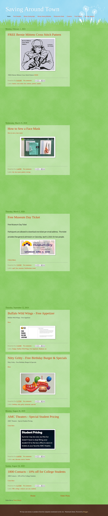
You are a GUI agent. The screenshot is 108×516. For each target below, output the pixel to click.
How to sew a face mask (15, 133)
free (25, 83)
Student (28, 459)
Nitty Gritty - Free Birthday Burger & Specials (37, 358)
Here (9, 322)
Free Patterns (78, 16)
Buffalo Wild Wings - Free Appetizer (31, 313)
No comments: (27, 80)
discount (18, 459)
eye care (28, 489)
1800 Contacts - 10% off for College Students (37, 471)
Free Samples (17, 16)
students (33, 489)
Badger (14, 349)
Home (9, 16)
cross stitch (20, 83)
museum (21, 268)
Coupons (69, 16)
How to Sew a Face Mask (24, 128)
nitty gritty (21, 404)
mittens (29, 83)
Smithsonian (28, 268)
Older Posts (65, 496)
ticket (34, 268)
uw (46, 349)
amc (13, 459)
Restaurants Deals (59, 16)
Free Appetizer (34, 349)
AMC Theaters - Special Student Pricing (33, 416)
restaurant (27, 404)
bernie (14, 83)
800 (13, 489)
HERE (36, 75)
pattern (34, 83)
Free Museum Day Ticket (24, 217)
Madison (41, 349)
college (17, 489)
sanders (39, 83)
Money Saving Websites (44, 16)
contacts (22, 489)
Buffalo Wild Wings (23, 349)
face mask (18, 172)
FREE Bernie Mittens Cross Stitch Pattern (34, 34)
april (13, 268)
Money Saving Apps (29, 16)
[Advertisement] (37, 104)
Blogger (85, 512)
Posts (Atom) (17, 500)
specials (33, 404)
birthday (14, 404)
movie (23, 459)
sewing (28, 172)
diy (13, 172)
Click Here (12, 260)
